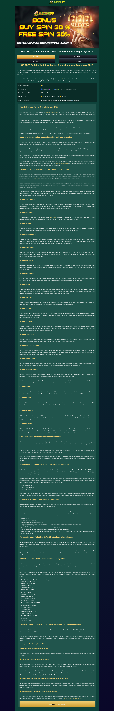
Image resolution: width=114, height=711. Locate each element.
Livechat (78, 56)
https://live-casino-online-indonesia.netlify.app (73, 698)
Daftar (35, 56)
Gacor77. (54, 704)
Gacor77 (37, 178)
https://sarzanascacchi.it (52, 112)
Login (78, 61)
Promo (35, 61)
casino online (52, 217)
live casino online (59, 79)
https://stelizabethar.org (62, 163)
